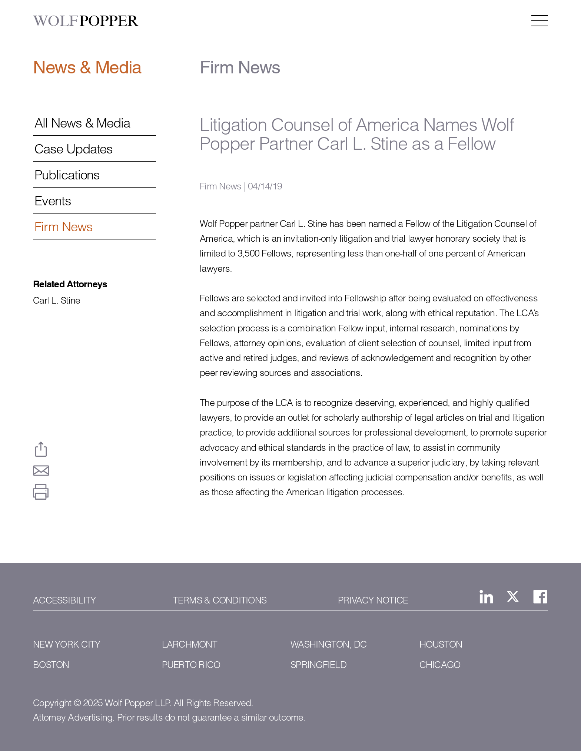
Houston (440, 644)
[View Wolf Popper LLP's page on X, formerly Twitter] (513, 596)
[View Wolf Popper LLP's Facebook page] (540, 596)
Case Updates (73, 149)
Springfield (318, 665)
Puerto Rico (191, 665)
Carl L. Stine (56, 300)
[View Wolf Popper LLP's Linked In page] (486, 596)
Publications (67, 175)
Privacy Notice (373, 600)
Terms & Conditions (220, 600)
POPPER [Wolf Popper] (86, 21)
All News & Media (82, 123)
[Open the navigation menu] (539, 21)
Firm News (63, 227)
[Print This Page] (41, 492)
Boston (51, 665)
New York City (66, 644)
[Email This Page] (41, 470)
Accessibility (64, 600)
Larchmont (189, 644)
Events (52, 201)
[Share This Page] (41, 449)
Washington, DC (328, 644)
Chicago (440, 665)
